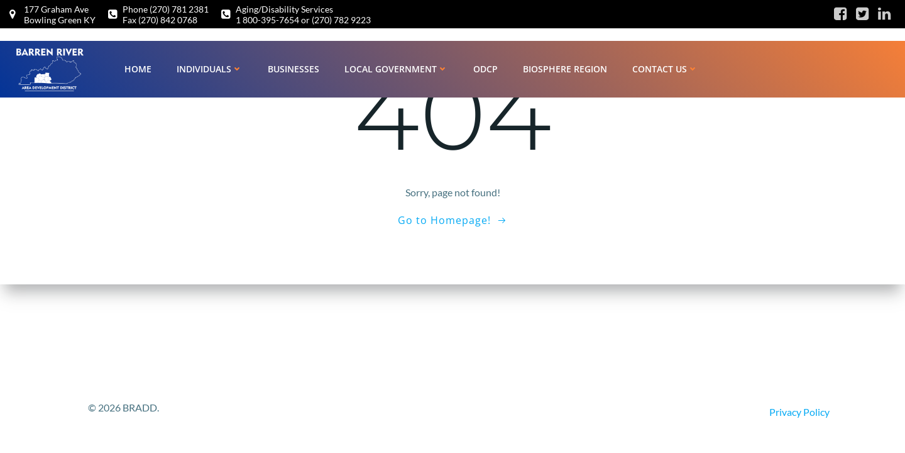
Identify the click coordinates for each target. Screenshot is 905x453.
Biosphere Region (565, 69)
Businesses (293, 69)
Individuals (210, 69)
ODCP (485, 69)
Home (137, 69)
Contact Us (665, 69)
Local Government (396, 69)
